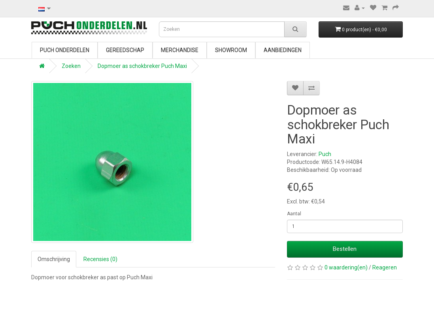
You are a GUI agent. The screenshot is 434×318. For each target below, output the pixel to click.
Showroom (231, 50)
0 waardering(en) (346, 267)
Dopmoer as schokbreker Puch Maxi (142, 66)
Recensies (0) (100, 259)
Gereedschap (125, 50)
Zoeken (71, 66)
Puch (325, 154)
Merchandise (179, 50)
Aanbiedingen (283, 50)
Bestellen (345, 248)
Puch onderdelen (64, 50)
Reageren (384, 267)
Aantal (294, 213)
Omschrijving (54, 259)
